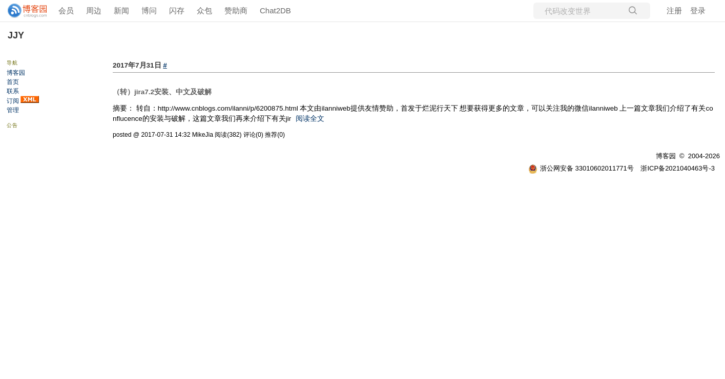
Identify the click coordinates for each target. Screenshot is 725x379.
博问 (149, 10)
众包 (204, 10)
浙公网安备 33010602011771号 (581, 168)
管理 (13, 110)
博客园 (16, 72)
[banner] (23, 11)
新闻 (121, 10)
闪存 (176, 10)
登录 (698, 10)
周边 (93, 10)
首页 (13, 82)
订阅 (13, 100)
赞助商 (235, 10)
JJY (16, 35)
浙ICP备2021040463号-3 (677, 168)
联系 (13, 91)
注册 (674, 10)
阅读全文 (310, 118)
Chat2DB (275, 10)
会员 (66, 10)
